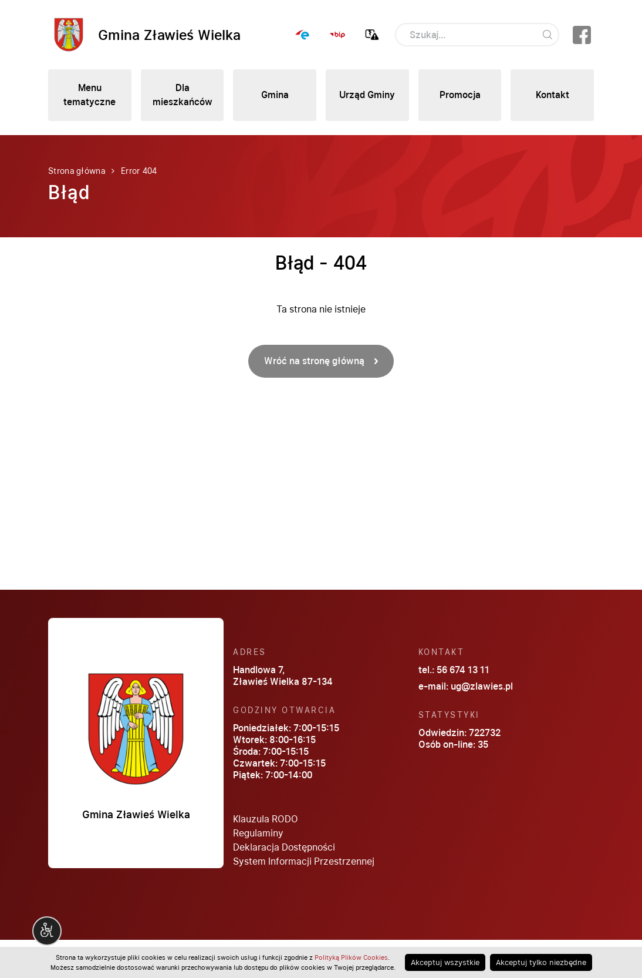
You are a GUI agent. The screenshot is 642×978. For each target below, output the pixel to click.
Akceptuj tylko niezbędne (541, 962)
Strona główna (76, 171)
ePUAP (303, 34)
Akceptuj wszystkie (445, 962)
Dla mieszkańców (182, 94)
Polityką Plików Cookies (351, 957)
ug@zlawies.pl (482, 686)
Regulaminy (258, 833)
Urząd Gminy (367, 94)
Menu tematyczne (89, 94)
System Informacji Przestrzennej (303, 861)
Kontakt (552, 94)
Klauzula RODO (265, 819)
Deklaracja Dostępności (284, 847)
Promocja (460, 94)
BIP (337, 34)
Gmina (275, 94)
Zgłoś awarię (372, 34)
